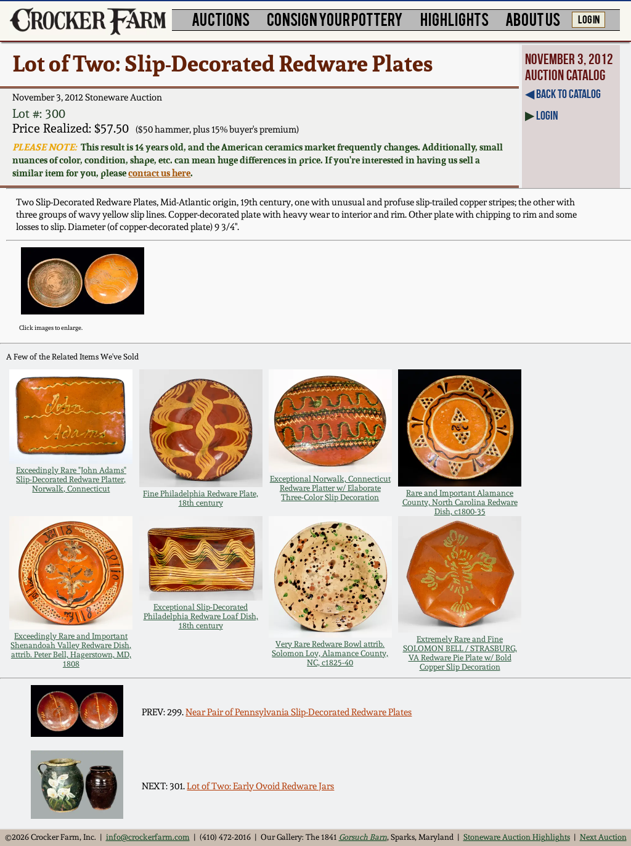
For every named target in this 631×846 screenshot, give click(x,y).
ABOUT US (532, 19)
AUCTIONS (221, 19)
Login (547, 115)
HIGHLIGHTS (454, 19)
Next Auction (603, 837)
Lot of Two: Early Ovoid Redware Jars (260, 786)
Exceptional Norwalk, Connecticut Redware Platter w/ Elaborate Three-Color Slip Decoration (330, 488)
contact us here (159, 172)
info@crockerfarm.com (148, 837)
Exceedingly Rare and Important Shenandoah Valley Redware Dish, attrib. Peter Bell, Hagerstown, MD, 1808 (70, 649)
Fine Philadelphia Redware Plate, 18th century (200, 498)
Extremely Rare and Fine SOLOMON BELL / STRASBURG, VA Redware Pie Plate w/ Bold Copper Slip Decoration (460, 652)
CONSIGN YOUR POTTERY (335, 19)
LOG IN (589, 18)
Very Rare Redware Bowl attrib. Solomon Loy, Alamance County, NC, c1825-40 (330, 653)
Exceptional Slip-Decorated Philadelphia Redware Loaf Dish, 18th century (201, 616)
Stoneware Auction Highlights (516, 837)
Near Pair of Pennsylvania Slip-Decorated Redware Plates (298, 712)
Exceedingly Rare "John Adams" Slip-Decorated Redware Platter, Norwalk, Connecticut (71, 479)
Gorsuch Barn (363, 837)
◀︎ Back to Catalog (563, 94)
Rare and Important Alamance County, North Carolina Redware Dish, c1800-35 (460, 502)
